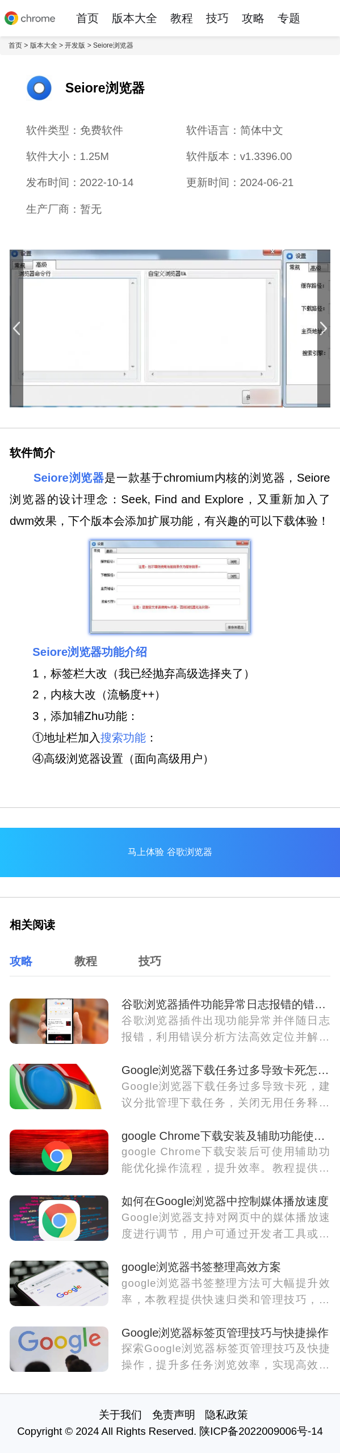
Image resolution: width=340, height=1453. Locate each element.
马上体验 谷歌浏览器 (170, 852)
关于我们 (120, 1415)
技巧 (217, 18)
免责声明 (173, 1415)
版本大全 (134, 18)
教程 (181, 18)
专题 (289, 18)
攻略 (253, 18)
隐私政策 (226, 1415)
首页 (87, 18)
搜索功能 (123, 737)
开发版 (75, 45)
